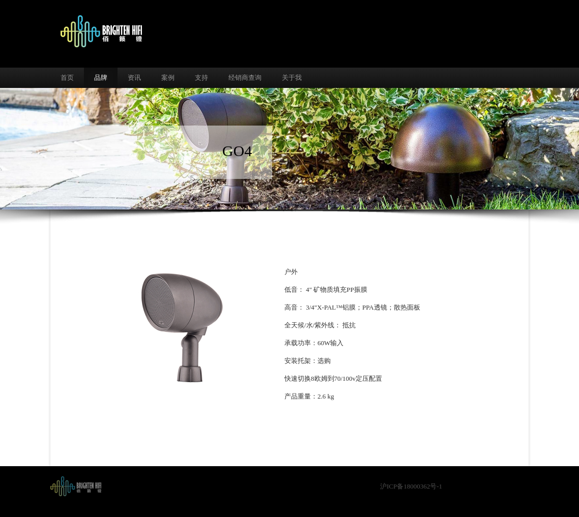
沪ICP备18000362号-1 (411, 486)
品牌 (100, 77)
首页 (67, 77)
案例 (168, 77)
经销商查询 (245, 77)
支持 (201, 77)
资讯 (134, 77)
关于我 (292, 77)
